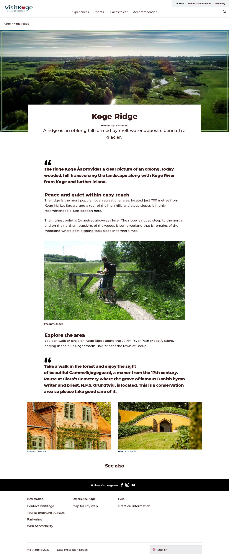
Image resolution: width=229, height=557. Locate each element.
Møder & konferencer (199, 3)
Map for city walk (85, 506)
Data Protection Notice (72, 549)
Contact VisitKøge (40, 506)
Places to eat (118, 12)
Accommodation (145, 12)
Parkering (220, 3)
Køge (7, 23)
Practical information (134, 506)
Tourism (179, 3)
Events (99, 12)
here (97, 211)
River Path (141, 341)
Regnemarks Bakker (91, 346)
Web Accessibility (40, 526)
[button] (176, 549)
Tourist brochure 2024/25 (46, 513)
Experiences (80, 12)
